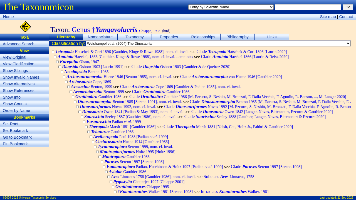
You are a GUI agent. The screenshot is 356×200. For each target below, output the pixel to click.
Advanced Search (18, 44)
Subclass (229, 176)
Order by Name (16, 110)
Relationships (203, 37)
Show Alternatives (18, 84)
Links (272, 37)
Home (8, 16)
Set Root (10, 124)
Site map (328, 16)
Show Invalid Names (21, 77)
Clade (242, 51)
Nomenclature (100, 37)
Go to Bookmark (17, 137)
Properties (169, 37)
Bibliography (238, 37)
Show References (18, 90)
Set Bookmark (15, 130)
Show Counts (15, 104)
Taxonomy (134, 37)
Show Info (12, 97)
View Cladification (18, 64)
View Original (14, 57)
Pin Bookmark (15, 144)
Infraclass (235, 191)
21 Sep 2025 (345, 197)
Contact (346, 16)
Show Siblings (15, 70)
